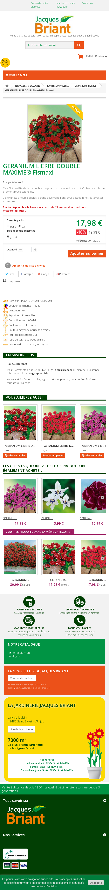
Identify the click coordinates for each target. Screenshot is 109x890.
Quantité (12, 249)
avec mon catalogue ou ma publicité (39, 60)
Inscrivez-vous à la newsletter (66, 5)
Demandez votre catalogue (39, 5)
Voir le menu (17, 75)
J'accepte (96, 882)
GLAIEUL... (47, 518)
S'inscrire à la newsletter (21, 677)
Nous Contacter (79, 628)
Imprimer (14, 281)
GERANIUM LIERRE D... (20, 446)
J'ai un (5, 62)
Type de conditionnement (21, 230)
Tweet (10, 274)
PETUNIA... (86, 518)
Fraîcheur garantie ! (90, 612)
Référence (81, 240)
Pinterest (63, 274)
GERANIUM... (10, 518)
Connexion (87, 3)
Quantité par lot (16, 220)
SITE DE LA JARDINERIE (54, 739)
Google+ (44, 274)
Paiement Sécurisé (29, 609)
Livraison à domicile (80, 609)
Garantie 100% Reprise (29, 628)
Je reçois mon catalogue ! (19, 654)
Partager (27, 274)
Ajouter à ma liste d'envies (28, 265)
